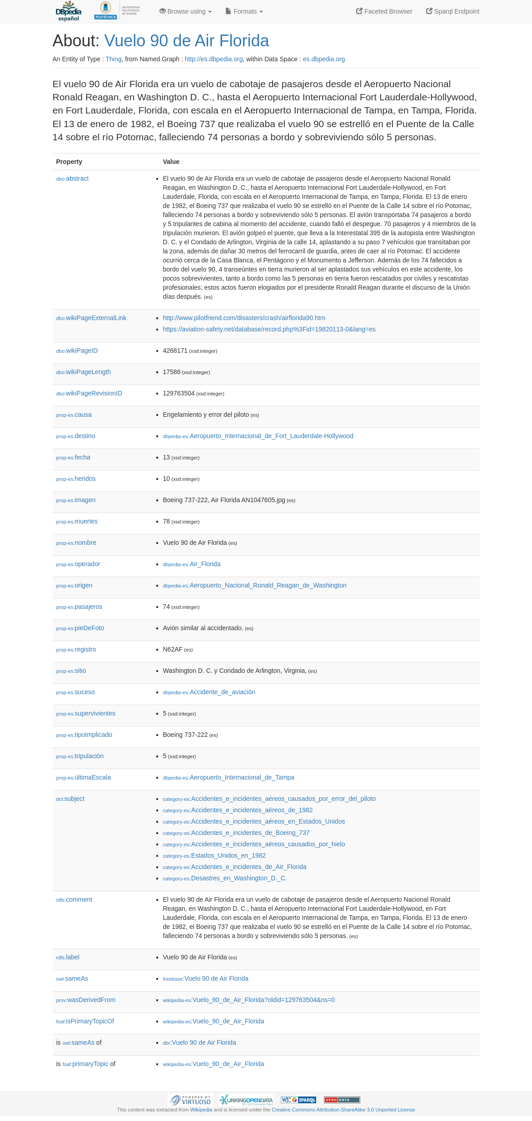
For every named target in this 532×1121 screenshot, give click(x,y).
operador (78, 564)
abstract (72, 178)
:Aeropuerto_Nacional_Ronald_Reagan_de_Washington (255, 585)
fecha (73, 457)
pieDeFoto (80, 628)
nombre (76, 542)
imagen (76, 500)
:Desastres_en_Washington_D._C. (225, 878)
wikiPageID (77, 350)
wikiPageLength (83, 371)
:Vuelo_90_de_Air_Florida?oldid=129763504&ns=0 (249, 999)
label (68, 957)
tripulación (80, 756)
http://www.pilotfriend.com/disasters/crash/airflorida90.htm (244, 317)
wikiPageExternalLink (91, 317)
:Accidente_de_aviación (209, 692)
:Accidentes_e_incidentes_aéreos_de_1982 (238, 810)
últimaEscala (83, 777)
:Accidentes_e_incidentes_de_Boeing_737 (236, 832)
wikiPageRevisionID (89, 393)
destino (75, 436)
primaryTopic (86, 1063)
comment (74, 899)
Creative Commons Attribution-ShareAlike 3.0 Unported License (343, 1109)
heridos (76, 478)
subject (70, 798)
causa (74, 414)
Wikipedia (201, 1109)
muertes (77, 521)
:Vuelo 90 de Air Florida (206, 978)
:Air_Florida (192, 564)
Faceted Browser (384, 11)
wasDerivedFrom (86, 999)
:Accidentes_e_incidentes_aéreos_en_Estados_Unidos (254, 821)
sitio (71, 670)
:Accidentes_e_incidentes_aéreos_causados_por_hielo (254, 844)
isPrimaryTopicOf (85, 1021)
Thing (114, 59)
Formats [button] (244, 11)
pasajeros (79, 606)
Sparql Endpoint (453, 11)
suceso (75, 692)
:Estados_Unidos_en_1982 (214, 855)
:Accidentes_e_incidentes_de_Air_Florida (235, 866)
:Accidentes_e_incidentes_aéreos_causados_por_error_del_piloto (269, 798)
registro (76, 649)
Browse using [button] (185, 11)
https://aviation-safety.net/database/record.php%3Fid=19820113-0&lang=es (269, 329)
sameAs (72, 978)
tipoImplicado (84, 734)
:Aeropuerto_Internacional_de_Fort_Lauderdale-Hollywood (258, 436)
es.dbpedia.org (324, 59)
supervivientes (86, 713)
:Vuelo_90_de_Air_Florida (213, 1021)
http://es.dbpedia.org (214, 59)
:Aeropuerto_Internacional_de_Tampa (229, 777)
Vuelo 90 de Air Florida (186, 40)
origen (74, 585)
